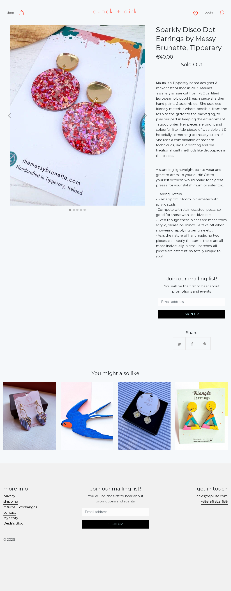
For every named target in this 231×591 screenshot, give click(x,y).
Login (209, 12)
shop (10, 12)
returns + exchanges (20, 507)
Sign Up (192, 314)
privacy (9, 496)
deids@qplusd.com (212, 496)
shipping (10, 501)
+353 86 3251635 (214, 501)
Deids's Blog (13, 523)
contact (9, 513)
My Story (10, 518)
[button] (9, 115)
